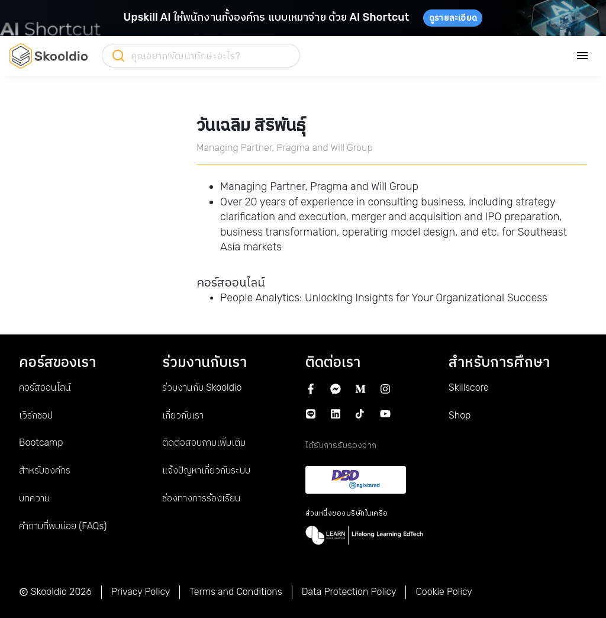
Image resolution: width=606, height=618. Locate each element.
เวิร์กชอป (36, 415)
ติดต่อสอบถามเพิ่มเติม (204, 442)
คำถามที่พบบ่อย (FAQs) (63, 526)
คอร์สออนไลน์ (45, 387)
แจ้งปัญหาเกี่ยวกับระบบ (206, 470)
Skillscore (469, 387)
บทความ (34, 498)
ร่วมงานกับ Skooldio (201, 387)
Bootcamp (41, 442)
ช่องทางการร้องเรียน (201, 498)
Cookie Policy (443, 591)
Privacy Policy (140, 591)
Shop (459, 415)
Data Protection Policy (349, 591)
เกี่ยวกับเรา (183, 415)
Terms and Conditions (235, 591)
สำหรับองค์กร (44, 470)
